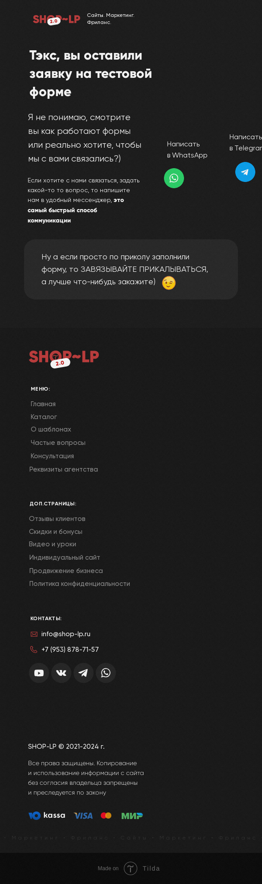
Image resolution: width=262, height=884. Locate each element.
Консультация (52, 456)
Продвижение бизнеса (66, 571)
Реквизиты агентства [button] (63, 469)
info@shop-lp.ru (65, 634)
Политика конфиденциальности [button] (79, 584)
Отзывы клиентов (57, 519)
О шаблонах (51, 429)
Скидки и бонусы (55, 532)
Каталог (44, 417)
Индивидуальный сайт (64, 557)
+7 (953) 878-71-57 (70, 650)
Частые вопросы (58, 443)
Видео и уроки (52, 544)
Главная (43, 404)
